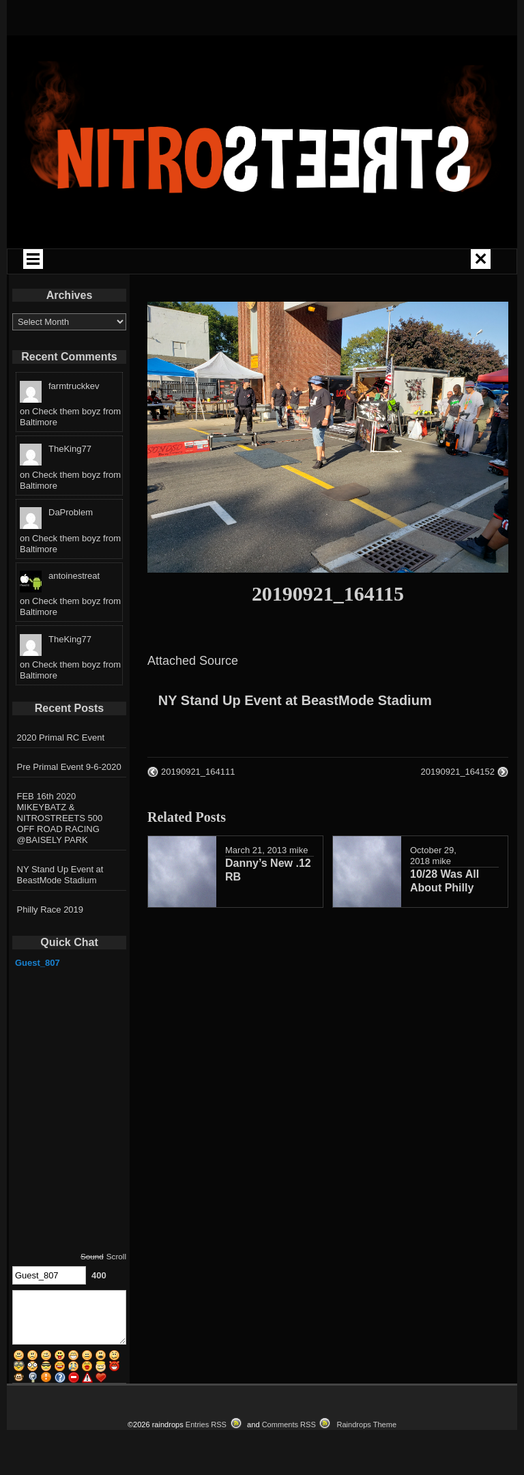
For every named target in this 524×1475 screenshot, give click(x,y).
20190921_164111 (198, 772)
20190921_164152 (458, 772)
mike (298, 850)
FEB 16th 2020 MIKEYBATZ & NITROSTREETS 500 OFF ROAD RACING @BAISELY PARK (60, 818)
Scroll (116, 1256)
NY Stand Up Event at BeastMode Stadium (295, 700)
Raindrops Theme (366, 1424)
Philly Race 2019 (50, 909)
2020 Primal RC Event (61, 737)
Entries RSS (206, 1424)
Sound (92, 1256)
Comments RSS (289, 1424)
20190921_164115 (328, 593)
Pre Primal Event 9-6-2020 (69, 767)
